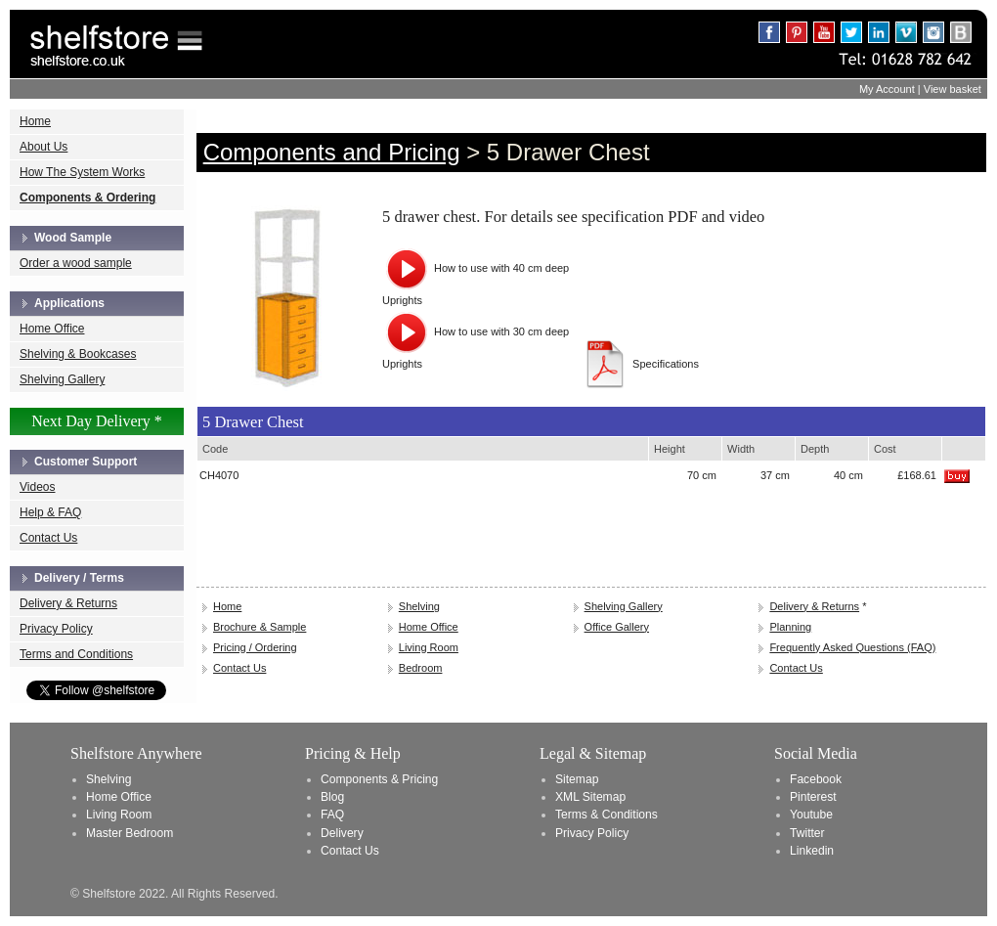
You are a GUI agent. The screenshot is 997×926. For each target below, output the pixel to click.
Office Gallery (617, 627)
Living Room (428, 647)
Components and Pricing (331, 152)
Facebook (816, 779)
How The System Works (82, 172)
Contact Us (48, 538)
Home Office (52, 328)
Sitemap (576, 779)
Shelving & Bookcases (78, 354)
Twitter (807, 833)
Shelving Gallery (62, 379)
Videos (37, 487)
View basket (952, 89)
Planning (790, 627)
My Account (887, 89)
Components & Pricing (379, 779)
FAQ (332, 814)
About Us (43, 147)
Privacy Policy (56, 629)
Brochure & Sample (259, 627)
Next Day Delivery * (96, 421)
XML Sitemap (590, 797)
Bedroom (421, 668)
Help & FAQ (50, 512)
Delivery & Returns (68, 603)
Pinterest (813, 797)
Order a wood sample (76, 263)
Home (35, 121)
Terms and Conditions (76, 654)
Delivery (342, 833)
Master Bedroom (129, 833)
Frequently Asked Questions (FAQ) (852, 647)
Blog (332, 797)
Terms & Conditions (606, 814)
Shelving (419, 606)
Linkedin (812, 851)
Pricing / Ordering (255, 647)
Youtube (811, 814)
